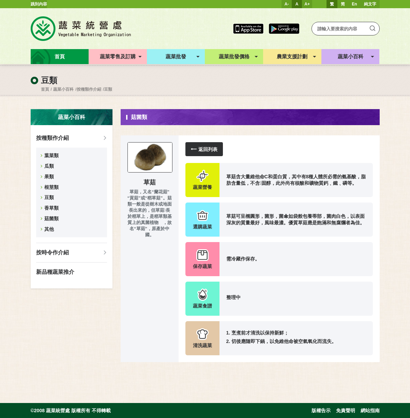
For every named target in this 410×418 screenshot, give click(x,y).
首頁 (45, 89)
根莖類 (51, 187)
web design (10, 415)
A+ (307, 4)
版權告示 (321, 410)
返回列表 (204, 149)
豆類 (108, 89)
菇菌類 (51, 218)
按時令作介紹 (52, 252)
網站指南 (370, 410)
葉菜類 (51, 155)
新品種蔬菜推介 (55, 272)
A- (287, 4)
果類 (49, 176)
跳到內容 (39, 4)
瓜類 (49, 166)
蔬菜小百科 (63, 89)
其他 (49, 229)
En (354, 4)
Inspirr (33, 415)
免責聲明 (345, 410)
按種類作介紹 (89, 89)
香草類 (51, 208)
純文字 (370, 4)
